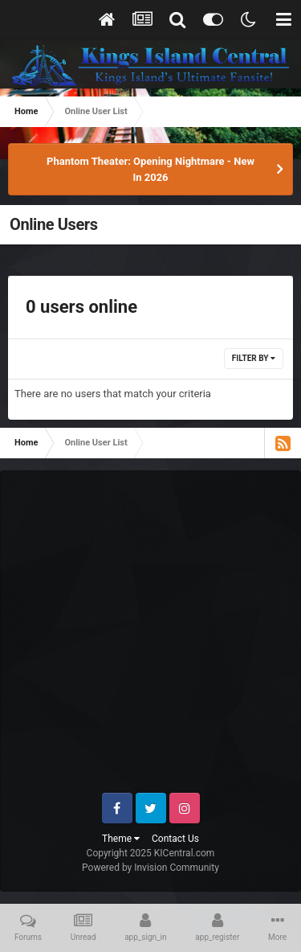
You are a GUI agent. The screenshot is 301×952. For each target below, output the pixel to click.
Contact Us (175, 838)
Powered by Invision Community (150, 867)
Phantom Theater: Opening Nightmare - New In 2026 (150, 169)
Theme (121, 838)
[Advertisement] (150, 638)
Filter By (253, 358)
